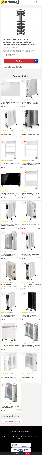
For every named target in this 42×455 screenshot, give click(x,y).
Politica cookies (19, 453)
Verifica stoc (27, 61)
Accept (27, 453)
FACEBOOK (16, 432)
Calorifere (18, 421)
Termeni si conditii (9, 437)
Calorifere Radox (8, 421)
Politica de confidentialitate (24, 437)
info (18, 106)
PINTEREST (25, 432)
